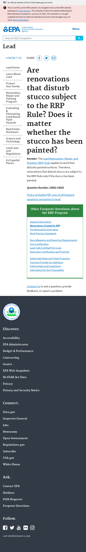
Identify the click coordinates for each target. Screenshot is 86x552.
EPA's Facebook (5, 527)
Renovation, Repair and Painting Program (13, 97)
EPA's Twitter (12, 527)
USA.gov (8, 458)
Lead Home (13, 67)
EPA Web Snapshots (16, 370)
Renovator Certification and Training (49, 251)
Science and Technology (13, 140)
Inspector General (15, 418)
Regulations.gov (14, 444)
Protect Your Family (13, 84)
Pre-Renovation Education (44, 229)
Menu (76, 29)
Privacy (8, 384)
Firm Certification (39, 244)
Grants (7, 364)
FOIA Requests (12, 499)
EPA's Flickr (25, 527)
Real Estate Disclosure (13, 130)
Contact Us (14, 58)
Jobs (6, 425)
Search (79, 38)
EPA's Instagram (32, 527)
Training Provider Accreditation (46, 262)
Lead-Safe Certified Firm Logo (45, 247)
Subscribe (9, 451)
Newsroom (10, 431)
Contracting (11, 357)
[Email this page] (53, 58)
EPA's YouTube (19, 527)
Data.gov (9, 412)
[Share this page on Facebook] (39, 58)
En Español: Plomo (13, 161)
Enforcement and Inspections (45, 266)
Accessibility (11, 338)
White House (11, 464)
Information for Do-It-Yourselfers (47, 270)
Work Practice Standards (43, 233)
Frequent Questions (16, 506)
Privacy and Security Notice (21, 390)
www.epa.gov (24, 10)
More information (20, 20)
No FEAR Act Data (14, 377)
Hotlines (8, 493)
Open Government (15, 438)
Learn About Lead (13, 75)
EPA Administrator (15, 344)
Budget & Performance (18, 351)
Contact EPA (11, 486)
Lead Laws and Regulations (13, 150)
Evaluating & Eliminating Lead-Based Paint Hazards (13, 115)
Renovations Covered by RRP (45, 225)
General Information (40, 221)
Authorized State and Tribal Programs (50, 258)
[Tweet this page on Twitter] (46, 58)
